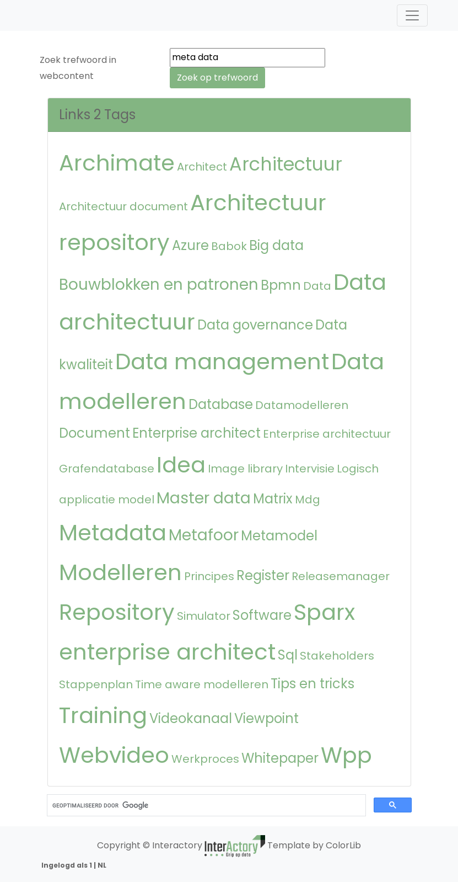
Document (94, 433)
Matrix (273, 499)
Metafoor (204, 535)
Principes (209, 576)
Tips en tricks (312, 683)
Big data (276, 245)
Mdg (307, 499)
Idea (181, 464)
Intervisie (310, 468)
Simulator (203, 616)
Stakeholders (337, 655)
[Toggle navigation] (412, 15)
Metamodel (279, 536)
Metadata (112, 532)
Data (317, 286)
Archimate (117, 162)
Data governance (255, 325)
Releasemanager (341, 576)
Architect (202, 166)
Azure (190, 245)
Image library (245, 468)
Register (262, 575)
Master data (204, 498)
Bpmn (281, 285)
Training (103, 715)
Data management (222, 361)
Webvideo (114, 755)
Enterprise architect (196, 433)
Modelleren (120, 572)
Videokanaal (190, 718)
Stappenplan (96, 684)
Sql (288, 655)
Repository (117, 612)
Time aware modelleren (201, 684)
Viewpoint (266, 718)
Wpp (346, 755)
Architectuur (285, 164)
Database (220, 404)
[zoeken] (205, 806)
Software (262, 615)
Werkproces (205, 759)
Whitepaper (280, 758)
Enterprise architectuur (327, 434)
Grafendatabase (106, 468)
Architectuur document (123, 206)
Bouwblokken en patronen (158, 284)
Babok (229, 246)
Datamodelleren (301, 405)
